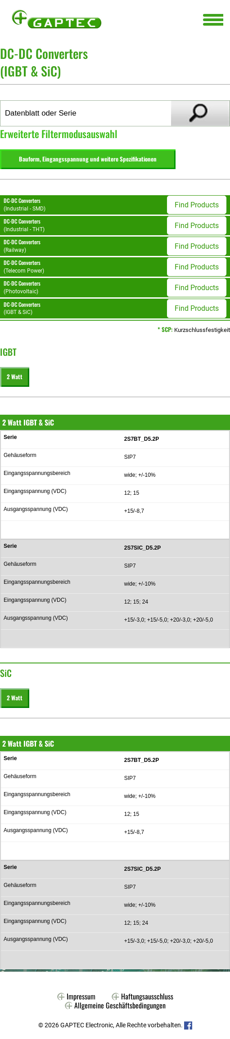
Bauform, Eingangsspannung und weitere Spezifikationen (88, 158)
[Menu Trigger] (213, 19)
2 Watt (15, 376)
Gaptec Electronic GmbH (57, 18)
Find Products (197, 205)
